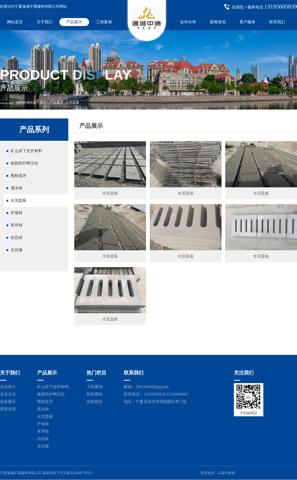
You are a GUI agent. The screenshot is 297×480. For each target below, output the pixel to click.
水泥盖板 (18, 200)
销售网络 (94, 394)
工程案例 (94, 387)
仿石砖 (17, 237)
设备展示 (8, 401)
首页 (43, 102)
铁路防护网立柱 (24, 163)
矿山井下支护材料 (26, 151)
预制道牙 (18, 175)
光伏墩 (17, 250)
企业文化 (8, 394)
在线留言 (94, 401)
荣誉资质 (8, 409)
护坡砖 (17, 213)
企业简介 (8, 387)
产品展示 (56, 102)
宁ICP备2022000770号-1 (75, 473)
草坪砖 (17, 225)
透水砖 (17, 188)
